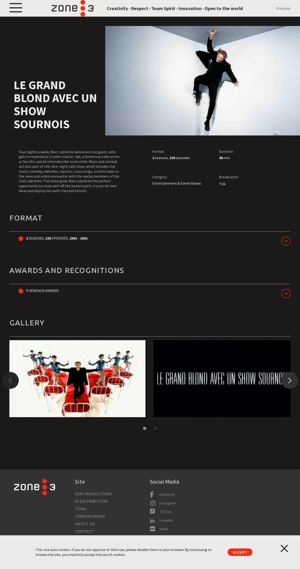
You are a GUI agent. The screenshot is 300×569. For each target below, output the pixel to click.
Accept (240, 552)
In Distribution (91, 501)
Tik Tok (165, 511)
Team (80, 509)
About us (85, 524)
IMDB (163, 529)
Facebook (167, 494)
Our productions (93, 494)
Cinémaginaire (90, 516)
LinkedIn (166, 520)
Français (283, 14)
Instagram (167, 503)
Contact (84, 531)
